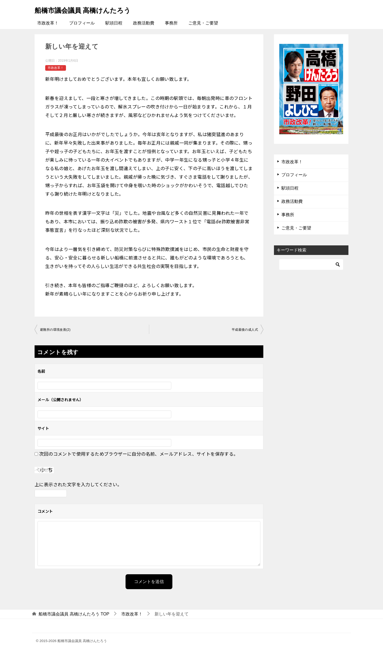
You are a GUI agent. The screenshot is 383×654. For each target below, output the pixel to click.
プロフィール (82, 23)
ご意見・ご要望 (203, 23)
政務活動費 (143, 23)
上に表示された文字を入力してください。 (78, 484)
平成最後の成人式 (245, 330)
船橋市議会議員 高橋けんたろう (92, 9)
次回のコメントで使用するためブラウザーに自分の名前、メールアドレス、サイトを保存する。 (138, 453)
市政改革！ (48, 23)
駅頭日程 (113, 23)
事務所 (171, 23)
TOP (74, 614)
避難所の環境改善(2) (55, 330)
